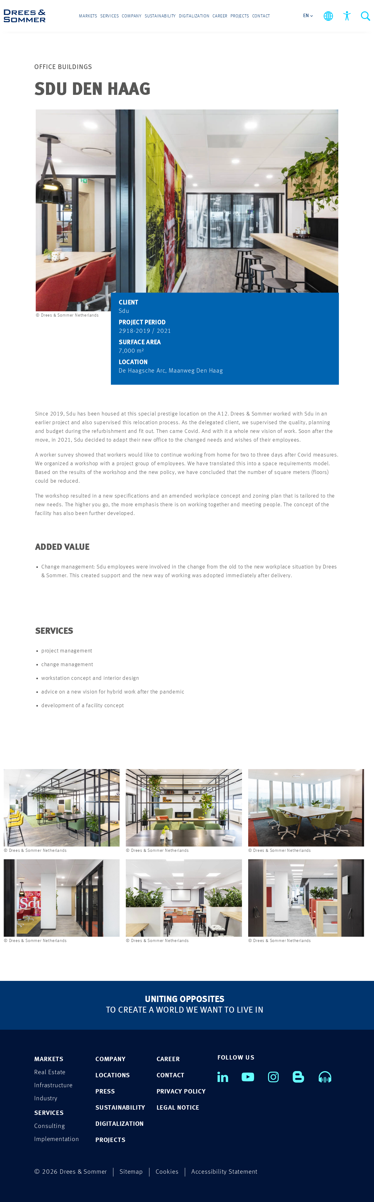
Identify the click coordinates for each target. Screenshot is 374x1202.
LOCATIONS (112, 1075)
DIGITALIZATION (119, 1124)
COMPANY (110, 1059)
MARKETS (48, 1059)
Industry (45, 1098)
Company (132, 16)
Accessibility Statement (224, 1172)
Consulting (49, 1126)
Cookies (167, 1172)
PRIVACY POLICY (181, 1091)
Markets (88, 16)
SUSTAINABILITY (120, 1108)
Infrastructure (53, 1085)
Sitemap (131, 1172)
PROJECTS (110, 1140)
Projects (239, 16)
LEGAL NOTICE (178, 1108)
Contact (261, 16)
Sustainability (160, 16)
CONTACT (171, 1075)
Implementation (56, 1139)
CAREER (168, 1059)
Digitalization (194, 16)
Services (109, 16)
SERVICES (48, 1113)
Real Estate (50, 1072)
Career (219, 16)
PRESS (105, 1091)
